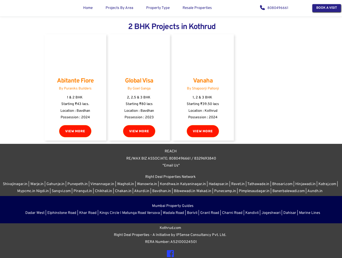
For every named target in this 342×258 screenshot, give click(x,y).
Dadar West (34, 213)
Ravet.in (238, 184)
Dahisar (289, 213)
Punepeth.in (77, 184)
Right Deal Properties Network (170, 177)
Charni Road (232, 213)
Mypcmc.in (26, 191)
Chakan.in (123, 191)
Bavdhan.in (161, 191)
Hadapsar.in (218, 184)
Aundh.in (315, 191)
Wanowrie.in (147, 184)
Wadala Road (173, 213)
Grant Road (209, 213)
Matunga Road (134, 213)
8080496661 (277, 8)
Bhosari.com (282, 184)
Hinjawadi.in (305, 184)
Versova (153, 213)
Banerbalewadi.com (288, 191)
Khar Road (88, 213)
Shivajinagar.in (15, 184)
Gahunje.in (55, 184)
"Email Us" (171, 165)
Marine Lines (309, 213)
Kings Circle (109, 213)
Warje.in (37, 184)
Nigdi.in (42, 191)
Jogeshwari (271, 213)
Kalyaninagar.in (193, 184)
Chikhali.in (103, 191)
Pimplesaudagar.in (254, 191)
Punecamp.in (225, 191)
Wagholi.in (125, 184)
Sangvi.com (61, 191)
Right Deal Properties (132, 235)
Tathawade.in (258, 184)
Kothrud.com (170, 228)
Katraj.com (327, 184)
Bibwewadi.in (184, 191)
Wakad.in (203, 191)
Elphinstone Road (61, 213)
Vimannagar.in (102, 184)
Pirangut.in (83, 191)
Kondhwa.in (169, 184)
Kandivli (252, 213)
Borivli (192, 213)
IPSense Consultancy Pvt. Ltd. (201, 235)
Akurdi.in (141, 191)
